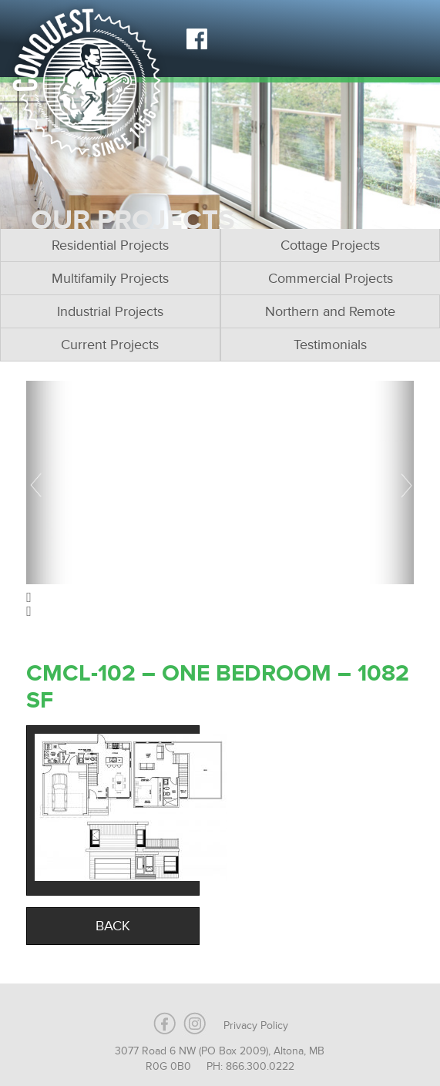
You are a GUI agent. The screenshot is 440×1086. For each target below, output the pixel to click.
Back (113, 925)
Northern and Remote (330, 311)
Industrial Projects (110, 311)
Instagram (235, 38)
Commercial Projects (330, 278)
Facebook (196, 38)
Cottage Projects (330, 245)
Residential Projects (110, 245)
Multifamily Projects (110, 278)
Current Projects (110, 344)
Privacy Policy (255, 1025)
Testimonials (330, 344)
